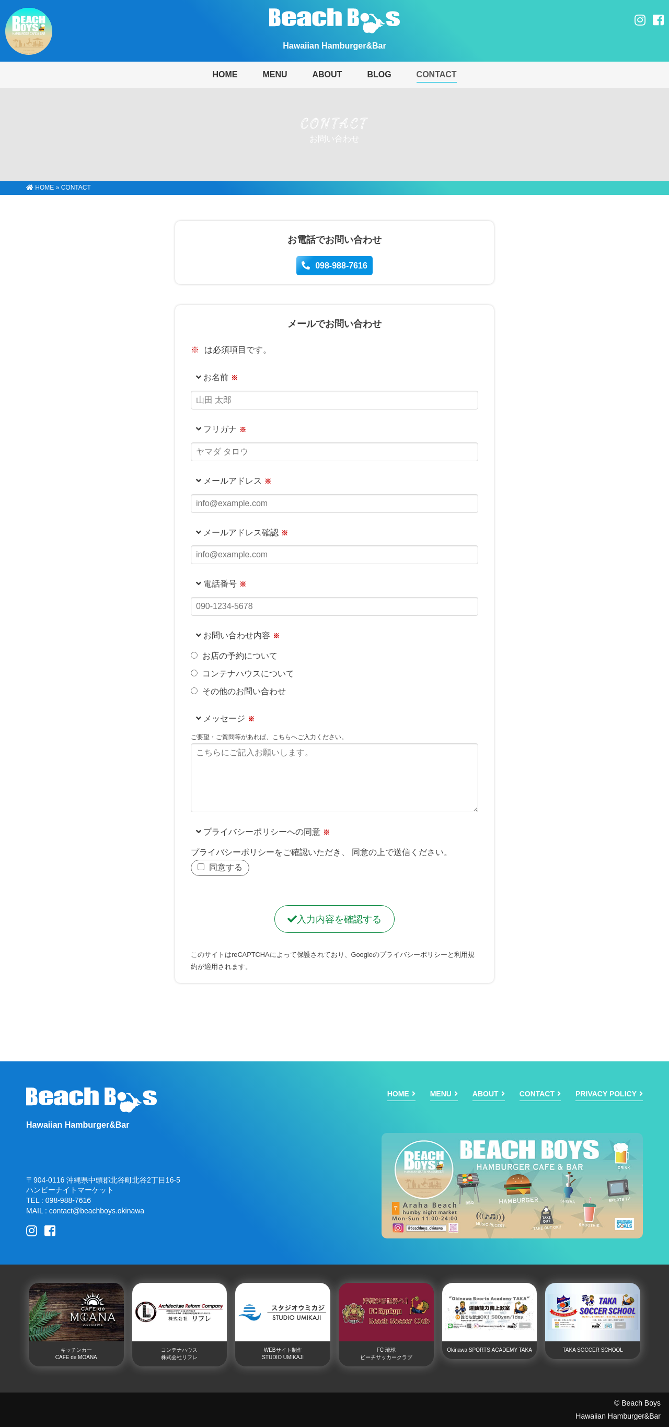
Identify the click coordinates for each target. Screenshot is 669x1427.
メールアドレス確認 (237, 532)
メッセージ (220, 718)
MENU (274, 74)
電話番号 (216, 583)
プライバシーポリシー (232, 852)
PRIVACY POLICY (606, 1094)
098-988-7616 (334, 265)
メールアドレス (229, 480)
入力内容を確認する (334, 919)
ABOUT (327, 74)
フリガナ (216, 429)
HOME (40, 187)
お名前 (212, 377)
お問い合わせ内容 (233, 635)
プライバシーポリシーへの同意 (258, 831)
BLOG (379, 74)
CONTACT (437, 74)
